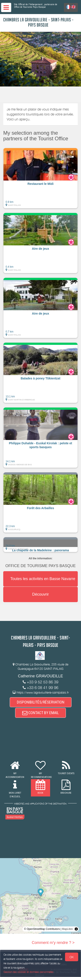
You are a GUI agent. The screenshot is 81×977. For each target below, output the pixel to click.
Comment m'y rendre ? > (53, 942)
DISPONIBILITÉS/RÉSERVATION (40, 702)
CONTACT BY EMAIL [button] (40, 712)
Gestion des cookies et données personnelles (28, 972)
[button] (40, 178)
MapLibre (67, 929)
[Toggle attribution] (76, 929)
